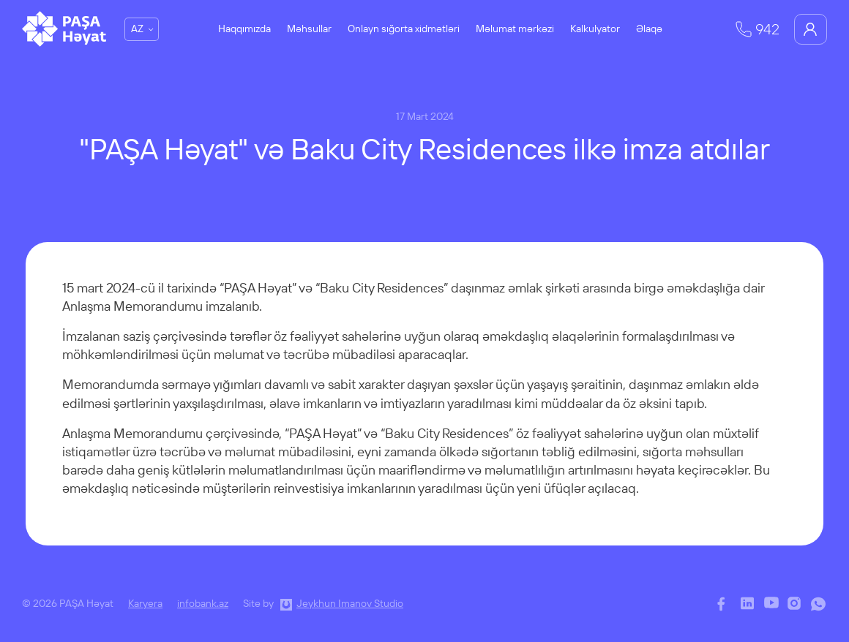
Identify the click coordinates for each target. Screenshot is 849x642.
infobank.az (202, 603)
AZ (137, 28)
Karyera (145, 603)
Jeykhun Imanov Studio (349, 603)
